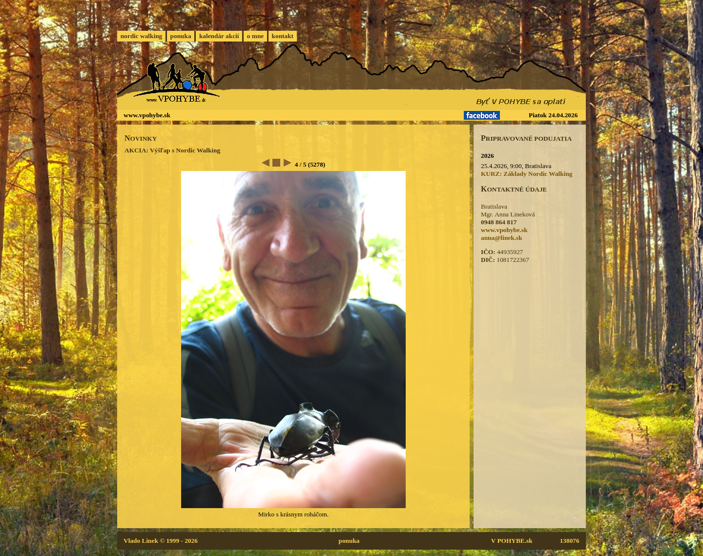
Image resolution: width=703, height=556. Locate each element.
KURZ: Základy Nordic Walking (527, 173)
